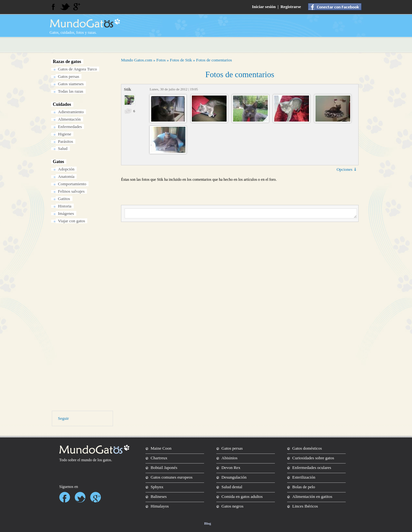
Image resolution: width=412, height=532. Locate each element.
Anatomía (66, 176)
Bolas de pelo (303, 486)
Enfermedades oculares (311, 467)
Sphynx (157, 486)
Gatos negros (232, 506)
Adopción (66, 169)
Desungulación (234, 477)
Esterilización (303, 477)
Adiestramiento (71, 111)
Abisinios (229, 457)
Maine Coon (161, 448)
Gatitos (64, 198)
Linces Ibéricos (305, 506)
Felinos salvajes (71, 191)
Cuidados (62, 104)
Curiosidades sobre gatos (313, 457)
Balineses (159, 496)
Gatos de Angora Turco (77, 69)
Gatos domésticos (307, 448)
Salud (63, 148)
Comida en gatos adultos (242, 496)
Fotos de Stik (181, 60)
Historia (64, 206)
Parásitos (65, 141)
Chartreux (159, 457)
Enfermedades (70, 126)
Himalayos (160, 506)
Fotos (161, 60)
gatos (107, 460)
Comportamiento (72, 183)
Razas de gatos (67, 61)
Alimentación (69, 119)
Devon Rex (230, 467)
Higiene (64, 134)
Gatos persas (68, 76)
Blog (207, 523)
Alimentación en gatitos (312, 496)
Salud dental (231, 486)
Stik (127, 89)
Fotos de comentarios (214, 60)
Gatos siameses (71, 83)
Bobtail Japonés (164, 467)
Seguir (63, 418)
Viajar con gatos (71, 220)
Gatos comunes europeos (171, 477)
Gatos (58, 161)
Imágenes (66, 213)
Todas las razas (70, 91)
